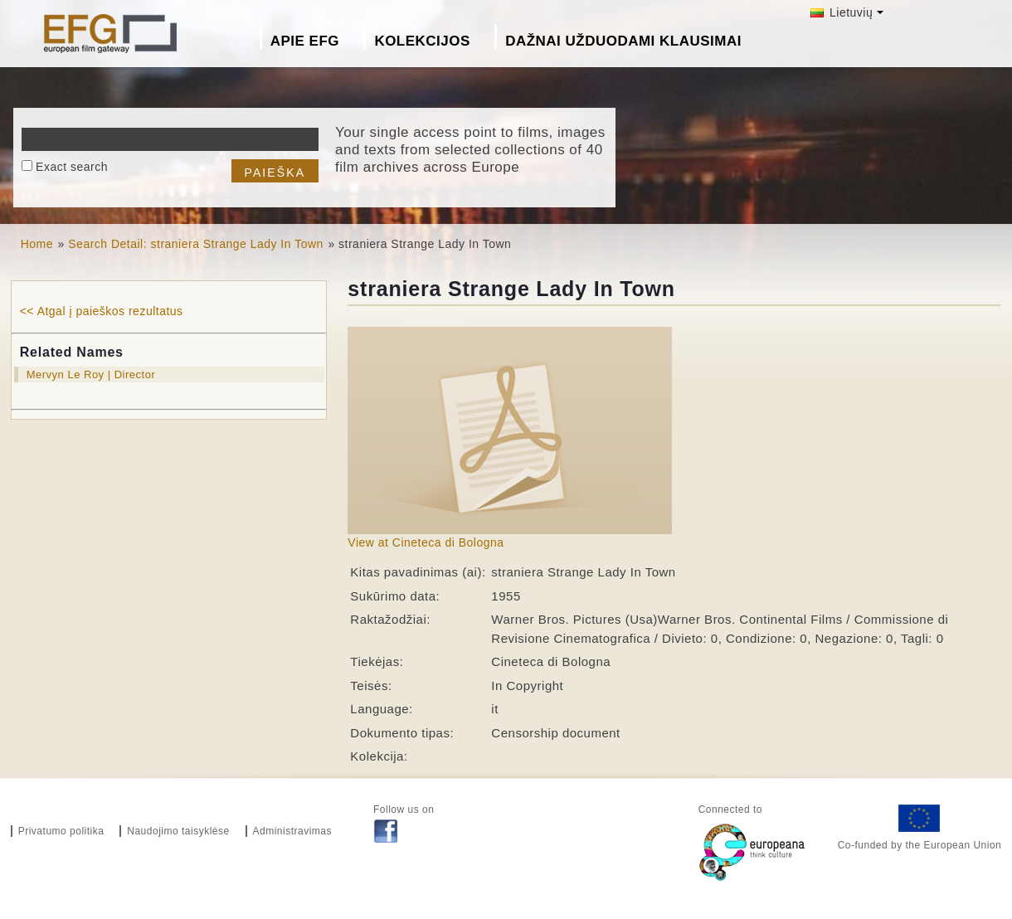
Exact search (72, 166)
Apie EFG (304, 41)
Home (37, 243)
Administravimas (293, 831)
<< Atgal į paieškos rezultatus (101, 311)
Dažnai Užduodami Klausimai (623, 41)
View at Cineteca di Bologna (426, 542)
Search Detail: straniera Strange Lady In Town (196, 243)
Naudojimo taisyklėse (178, 831)
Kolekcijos (422, 41)
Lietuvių (841, 12)
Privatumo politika (61, 831)
